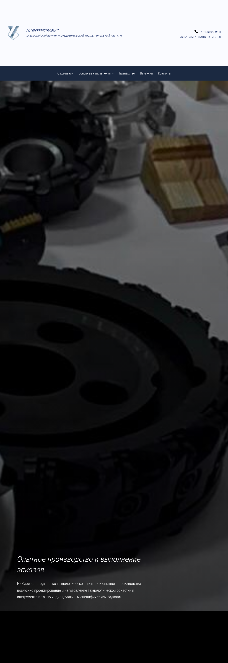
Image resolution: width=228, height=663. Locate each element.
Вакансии (146, 73)
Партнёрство (126, 73)
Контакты (164, 73)
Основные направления (95, 73)
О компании (65, 73)
